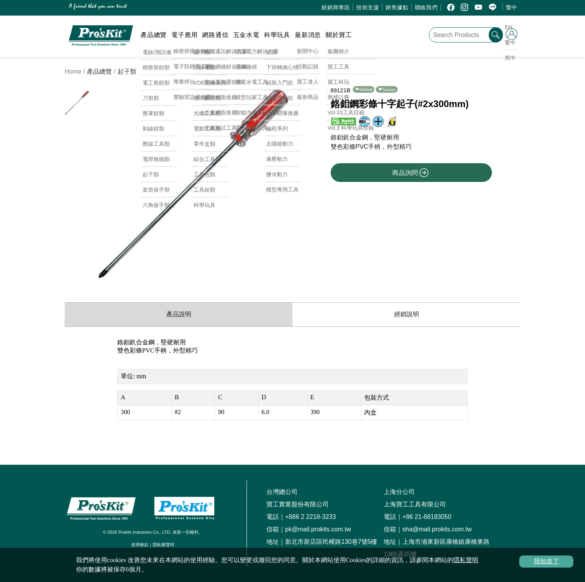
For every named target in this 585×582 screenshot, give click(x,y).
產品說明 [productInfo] (178, 314)
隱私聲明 (465, 560)
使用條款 (139, 544)
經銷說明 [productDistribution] (406, 314)
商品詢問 (410, 172)
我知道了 (546, 561)
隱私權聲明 (163, 544)
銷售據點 (397, 7)
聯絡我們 (426, 7)
